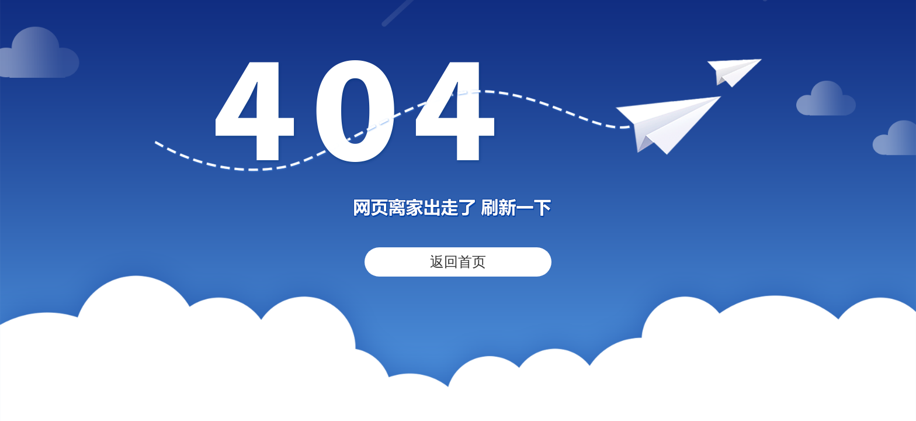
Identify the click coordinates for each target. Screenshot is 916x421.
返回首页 (458, 262)
